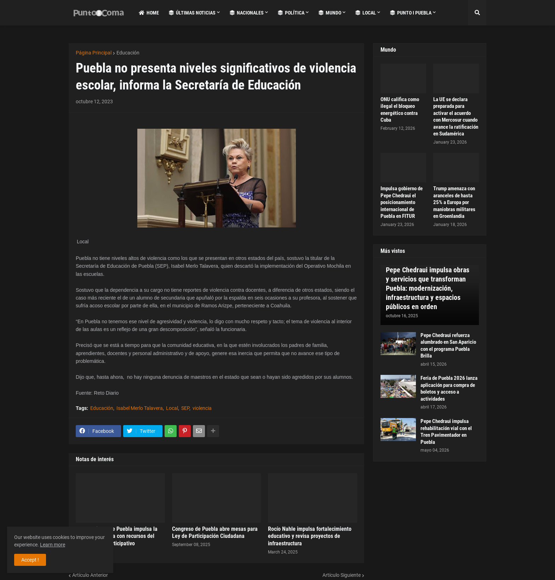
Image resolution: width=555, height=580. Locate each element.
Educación (127, 52)
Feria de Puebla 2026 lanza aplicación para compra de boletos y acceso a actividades (448, 388)
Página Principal (93, 52)
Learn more (52, 544)
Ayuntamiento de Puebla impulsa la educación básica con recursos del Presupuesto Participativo (117, 536)
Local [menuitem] (365, 13)
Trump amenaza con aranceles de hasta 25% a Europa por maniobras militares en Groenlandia (454, 202)
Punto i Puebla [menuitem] (410, 13)
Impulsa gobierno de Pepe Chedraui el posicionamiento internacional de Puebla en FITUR (402, 202)
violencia (202, 408)
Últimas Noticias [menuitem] (192, 13)
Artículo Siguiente (341, 575)
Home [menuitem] (149, 13)
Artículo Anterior (90, 575)
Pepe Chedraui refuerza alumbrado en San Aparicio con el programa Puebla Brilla (448, 345)
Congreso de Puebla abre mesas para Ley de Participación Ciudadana (215, 533)
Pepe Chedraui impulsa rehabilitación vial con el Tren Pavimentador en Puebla (446, 431)
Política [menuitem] (291, 13)
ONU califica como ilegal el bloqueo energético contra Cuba (400, 109)
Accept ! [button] (30, 560)
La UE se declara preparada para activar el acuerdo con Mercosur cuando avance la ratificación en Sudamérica (455, 116)
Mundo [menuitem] (330, 13)
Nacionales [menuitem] (247, 13)
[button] (477, 12)
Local (172, 408)
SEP (185, 408)
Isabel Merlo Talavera (139, 408)
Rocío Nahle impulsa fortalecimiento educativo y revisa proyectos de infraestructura (309, 536)
